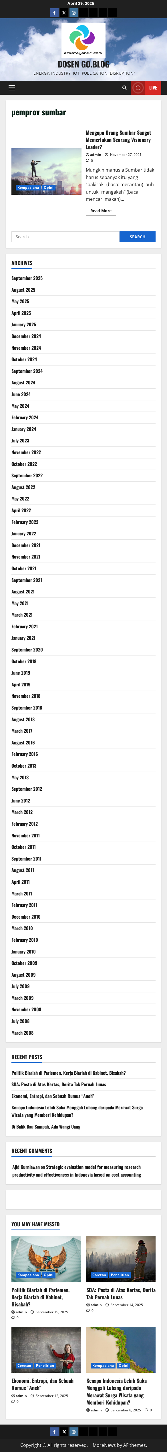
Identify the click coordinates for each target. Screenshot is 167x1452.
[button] (12, 88)
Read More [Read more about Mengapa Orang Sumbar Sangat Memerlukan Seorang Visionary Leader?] (103, 212)
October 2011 (23, 846)
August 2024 (23, 382)
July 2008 (20, 1021)
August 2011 (22, 870)
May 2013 (20, 777)
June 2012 (20, 800)
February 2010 (24, 939)
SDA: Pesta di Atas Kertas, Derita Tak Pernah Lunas (58, 1084)
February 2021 (24, 626)
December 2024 (26, 336)
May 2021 (20, 603)
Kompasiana (28, 187)
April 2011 (20, 881)
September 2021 (26, 580)
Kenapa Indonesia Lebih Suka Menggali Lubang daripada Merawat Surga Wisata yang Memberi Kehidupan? (116, 1391)
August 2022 (23, 487)
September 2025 (27, 278)
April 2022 (21, 510)
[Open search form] (124, 87)
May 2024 (20, 405)
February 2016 (24, 753)
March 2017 (21, 730)
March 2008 (22, 1032)
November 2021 (25, 556)
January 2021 (23, 637)
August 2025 (23, 289)
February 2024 (24, 417)
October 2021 (23, 568)
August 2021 (23, 591)
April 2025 (21, 312)
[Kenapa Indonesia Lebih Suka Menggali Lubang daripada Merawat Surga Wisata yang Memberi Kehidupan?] (121, 1350)
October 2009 (24, 963)
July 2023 (20, 440)
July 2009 (20, 986)
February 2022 (24, 522)
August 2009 (23, 974)
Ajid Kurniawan (26, 1166)
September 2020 (27, 649)
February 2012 (24, 823)
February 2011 (24, 904)
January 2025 (23, 324)
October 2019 (24, 661)
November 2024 (26, 347)
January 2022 (23, 533)
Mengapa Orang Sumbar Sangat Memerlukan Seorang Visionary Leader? (46, 171)
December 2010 (26, 916)
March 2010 (22, 928)
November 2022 (26, 452)
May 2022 (20, 498)
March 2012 (22, 812)
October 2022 (24, 463)
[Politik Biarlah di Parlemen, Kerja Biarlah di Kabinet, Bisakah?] (46, 1259)
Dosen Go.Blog (84, 64)
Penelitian (120, 1274)
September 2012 (26, 788)
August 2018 (23, 719)
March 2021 (22, 614)
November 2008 (26, 1009)
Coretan (99, 1274)
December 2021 (25, 545)
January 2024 (23, 429)
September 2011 (26, 858)
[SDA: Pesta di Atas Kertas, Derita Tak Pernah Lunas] (121, 1259)
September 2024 (27, 371)
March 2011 (21, 893)
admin (95, 154)
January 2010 (23, 951)
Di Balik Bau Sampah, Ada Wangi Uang (45, 1126)
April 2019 (21, 684)
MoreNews (104, 1445)
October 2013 (23, 765)
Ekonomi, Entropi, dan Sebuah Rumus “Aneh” (52, 1096)
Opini (49, 187)
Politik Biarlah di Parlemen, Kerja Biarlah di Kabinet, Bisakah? (68, 1072)
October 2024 (24, 359)
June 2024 (21, 394)
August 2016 (23, 742)
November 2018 (25, 695)
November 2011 (25, 835)
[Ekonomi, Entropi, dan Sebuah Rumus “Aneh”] (46, 1350)
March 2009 (22, 997)
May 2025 (20, 301)
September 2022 (27, 475)
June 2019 (20, 672)
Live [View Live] (144, 88)
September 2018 (26, 707)
